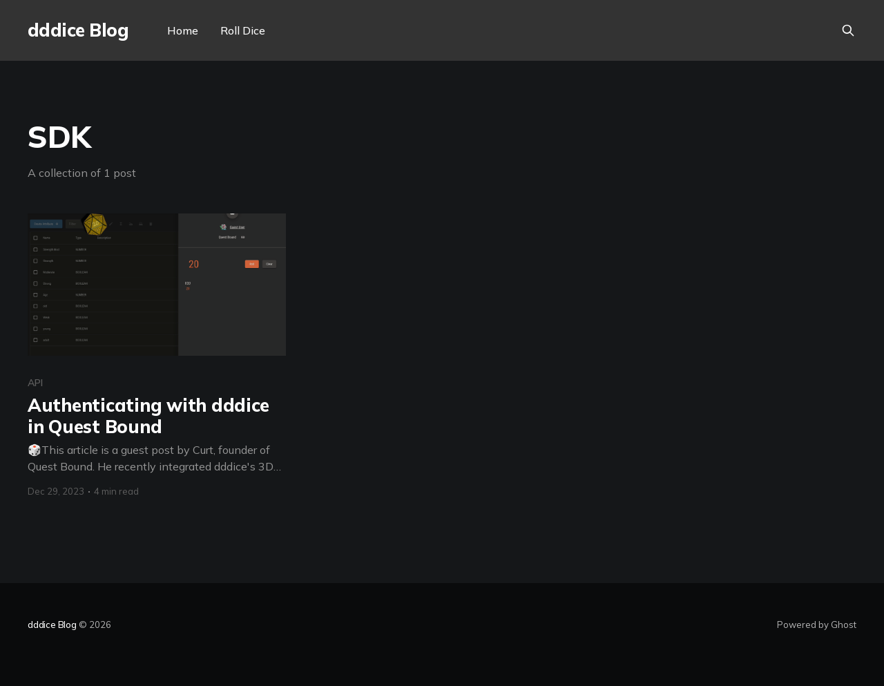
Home (182, 30)
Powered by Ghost (816, 624)
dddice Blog (78, 30)
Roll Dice (242, 30)
